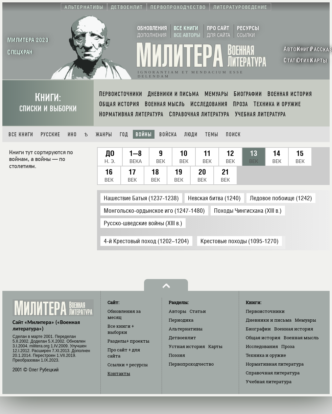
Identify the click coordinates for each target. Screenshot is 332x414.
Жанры (104, 134)
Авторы (177, 311)
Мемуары (305, 320)
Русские (50, 134)
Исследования (262, 346)
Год (124, 134)
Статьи (198, 311)
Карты (215, 346)
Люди (190, 134)
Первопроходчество (191, 364)
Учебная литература (268, 381)
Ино (72, 134)
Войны (144, 134)
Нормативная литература (275, 364)
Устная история (187, 346)
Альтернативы (186, 329)
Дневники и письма (268, 320)
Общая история (263, 338)
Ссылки (128, 365)
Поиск (233, 134)
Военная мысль (301, 338)
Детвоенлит (182, 338)
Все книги (20, 134)
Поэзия (177, 355)
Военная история (293, 329)
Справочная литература (273, 373)
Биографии (258, 329)
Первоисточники (265, 311)
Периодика (181, 320)
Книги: (48, 102)
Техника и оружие (266, 355)
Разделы (128, 341)
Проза (287, 346)
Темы (211, 134)
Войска (168, 134)
